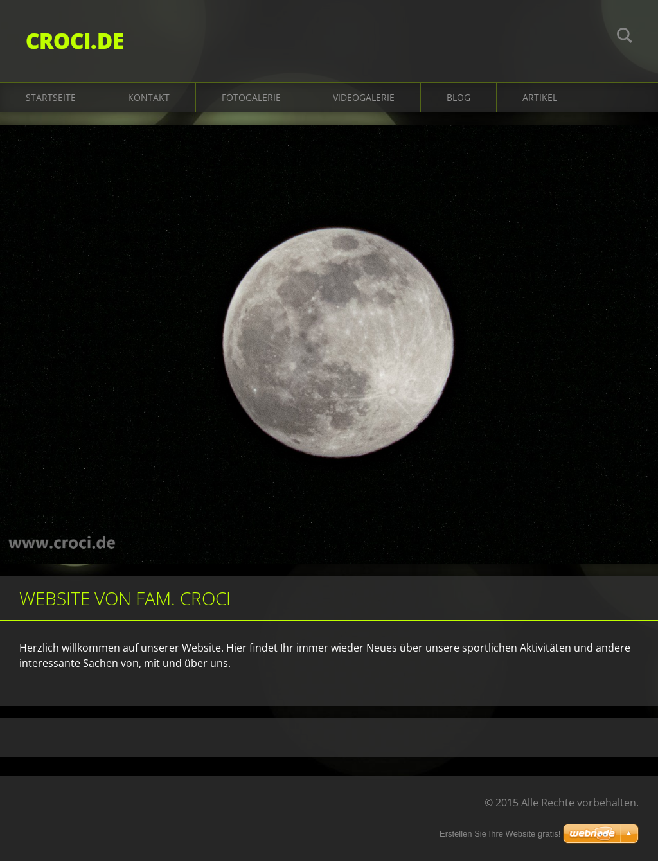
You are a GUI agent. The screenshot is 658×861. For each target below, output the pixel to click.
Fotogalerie (251, 97)
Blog (458, 97)
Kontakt (149, 97)
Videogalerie (364, 97)
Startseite (51, 97)
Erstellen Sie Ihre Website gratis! (500, 834)
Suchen (624, 37)
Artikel (539, 97)
